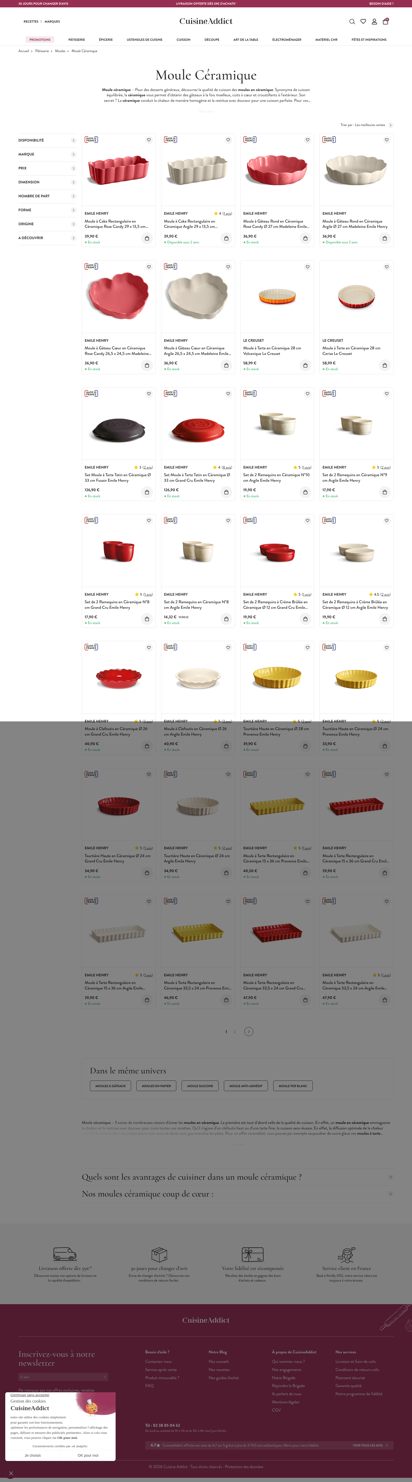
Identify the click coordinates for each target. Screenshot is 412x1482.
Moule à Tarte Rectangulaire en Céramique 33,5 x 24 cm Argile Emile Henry (353, 988)
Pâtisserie (42, 51)
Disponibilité (47, 140)
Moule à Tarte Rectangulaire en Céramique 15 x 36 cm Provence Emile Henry (275, 861)
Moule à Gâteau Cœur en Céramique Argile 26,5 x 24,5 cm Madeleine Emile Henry (196, 353)
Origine (47, 224)
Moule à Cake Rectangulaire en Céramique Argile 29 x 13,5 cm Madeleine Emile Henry (189, 226)
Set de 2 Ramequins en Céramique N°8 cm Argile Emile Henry (196, 605)
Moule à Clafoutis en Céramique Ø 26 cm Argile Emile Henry (195, 731)
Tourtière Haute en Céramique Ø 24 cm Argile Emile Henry (197, 859)
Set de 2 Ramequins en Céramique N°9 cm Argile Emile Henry (354, 478)
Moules (60, 51)
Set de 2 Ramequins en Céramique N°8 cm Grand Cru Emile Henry (117, 605)
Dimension (47, 182)
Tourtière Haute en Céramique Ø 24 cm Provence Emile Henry (355, 731)
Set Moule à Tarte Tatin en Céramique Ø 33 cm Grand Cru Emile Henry (197, 478)
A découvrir (47, 238)
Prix (47, 168)
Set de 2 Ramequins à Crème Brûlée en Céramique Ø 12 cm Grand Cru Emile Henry (275, 607)
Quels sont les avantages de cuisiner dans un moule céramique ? (238, 1177)
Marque (47, 154)
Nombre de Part (47, 196)
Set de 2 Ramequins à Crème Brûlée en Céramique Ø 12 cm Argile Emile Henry (355, 605)
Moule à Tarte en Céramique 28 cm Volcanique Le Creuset (272, 351)
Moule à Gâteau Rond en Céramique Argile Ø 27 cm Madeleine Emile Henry (355, 224)
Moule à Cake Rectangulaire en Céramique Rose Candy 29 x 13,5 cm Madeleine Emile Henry (115, 226)
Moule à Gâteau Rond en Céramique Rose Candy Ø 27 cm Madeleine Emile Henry (275, 226)
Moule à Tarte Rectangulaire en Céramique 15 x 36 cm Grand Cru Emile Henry (355, 861)
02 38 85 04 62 (166, 1426)
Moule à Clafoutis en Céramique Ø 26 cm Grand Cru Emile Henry (116, 731)
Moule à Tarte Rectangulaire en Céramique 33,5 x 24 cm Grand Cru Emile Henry (273, 988)
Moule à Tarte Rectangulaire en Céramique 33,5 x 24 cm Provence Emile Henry (197, 988)
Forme (47, 210)
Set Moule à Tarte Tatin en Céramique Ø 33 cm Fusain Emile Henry (118, 478)
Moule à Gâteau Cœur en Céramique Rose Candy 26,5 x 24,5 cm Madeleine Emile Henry (117, 353)
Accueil (23, 51)
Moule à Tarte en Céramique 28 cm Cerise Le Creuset (351, 351)
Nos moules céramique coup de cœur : (238, 1193)
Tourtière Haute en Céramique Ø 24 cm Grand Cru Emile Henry (118, 859)
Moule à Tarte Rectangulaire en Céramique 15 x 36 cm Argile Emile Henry (114, 988)
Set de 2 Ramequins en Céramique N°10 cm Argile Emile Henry (276, 478)
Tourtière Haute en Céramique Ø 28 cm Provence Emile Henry (276, 731)
